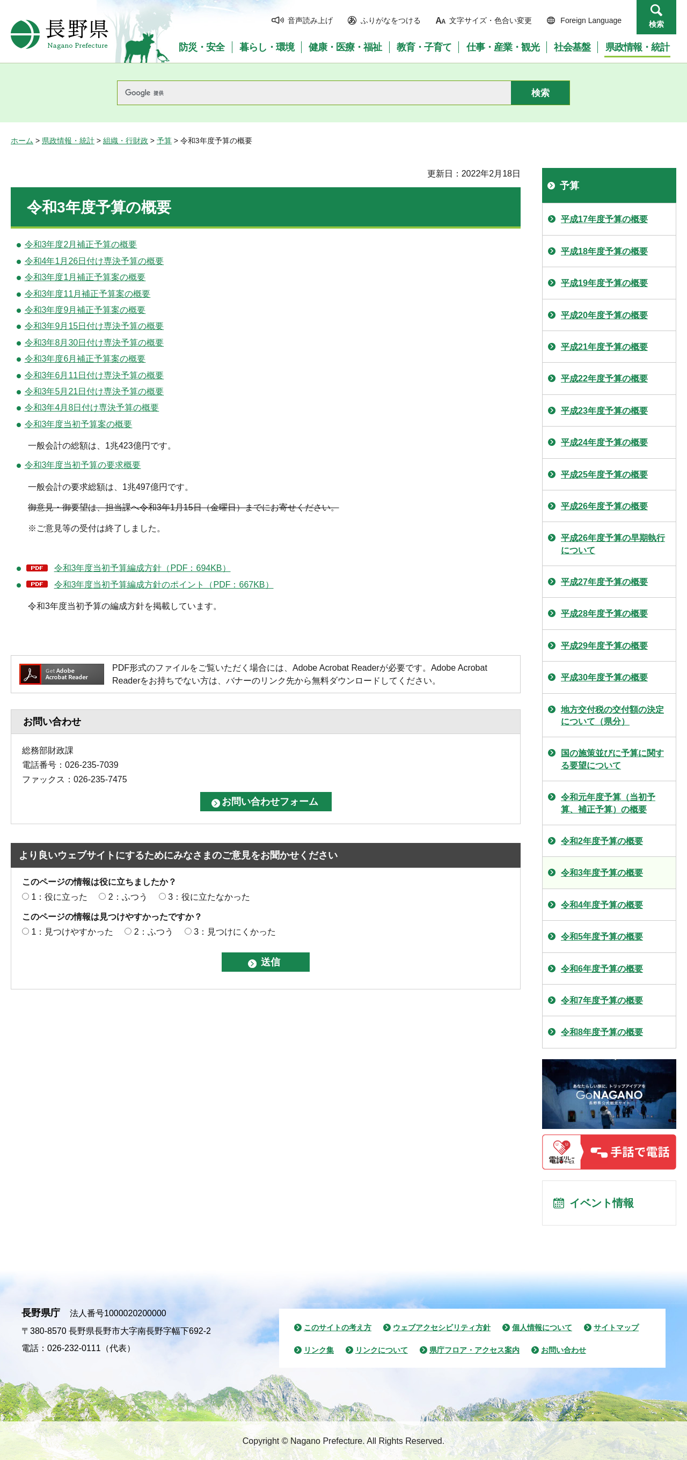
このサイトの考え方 (337, 1327)
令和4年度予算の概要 (602, 904)
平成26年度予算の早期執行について (613, 543)
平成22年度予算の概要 (604, 378)
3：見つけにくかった (235, 931)
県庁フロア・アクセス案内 (474, 1350)
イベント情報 (601, 1203)
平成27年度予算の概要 (604, 581)
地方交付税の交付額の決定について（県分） (612, 715)
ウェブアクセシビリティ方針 (442, 1327)
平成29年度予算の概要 (604, 645)
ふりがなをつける (391, 20)
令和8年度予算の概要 (602, 1032)
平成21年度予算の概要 (604, 346)
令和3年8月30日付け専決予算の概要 (94, 342)
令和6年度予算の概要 (602, 968)
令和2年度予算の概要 (602, 841)
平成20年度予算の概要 (604, 315)
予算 (164, 140)
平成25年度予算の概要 (604, 474)
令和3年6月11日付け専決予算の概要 (94, 375)
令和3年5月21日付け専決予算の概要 (94, 391)
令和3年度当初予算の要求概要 (83, 464)
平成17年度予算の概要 (604, 219)
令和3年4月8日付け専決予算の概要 (92, 407)
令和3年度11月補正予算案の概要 (88, 293)
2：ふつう (128, 896)
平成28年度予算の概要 (604, 613)
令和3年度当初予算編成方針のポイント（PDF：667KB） (164, 584)
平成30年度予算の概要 (604, 677)
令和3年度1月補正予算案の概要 (85, 277)
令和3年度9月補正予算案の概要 (85, 309)
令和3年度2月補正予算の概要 (81, 244)
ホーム (22, 140)
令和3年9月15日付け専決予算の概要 (94, 326)
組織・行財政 (125, 140)
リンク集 (319, 1350)
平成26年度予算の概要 (604, 506)
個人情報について (542, 1327)
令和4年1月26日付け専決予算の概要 (94, 261)
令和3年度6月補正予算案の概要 (85, 358)
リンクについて (381, 1350)
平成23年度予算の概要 (604, 410)
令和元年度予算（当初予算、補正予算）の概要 (608, 803)
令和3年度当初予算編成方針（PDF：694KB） (142, 568)
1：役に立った (59, 896)
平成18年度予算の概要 (604, 251)
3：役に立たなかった (209, 896)
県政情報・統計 (68, 140)
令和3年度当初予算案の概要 (79, 424)
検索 (656, 24)
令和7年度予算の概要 (602, 1000)
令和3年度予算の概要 (602, 872)
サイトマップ (616, 1327)
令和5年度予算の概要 (602, 936)
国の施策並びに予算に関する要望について (612, 759)
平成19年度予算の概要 (604, 283)
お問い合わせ (563, 1350)
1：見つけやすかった (72, 931)
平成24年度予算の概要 (604, 442)
